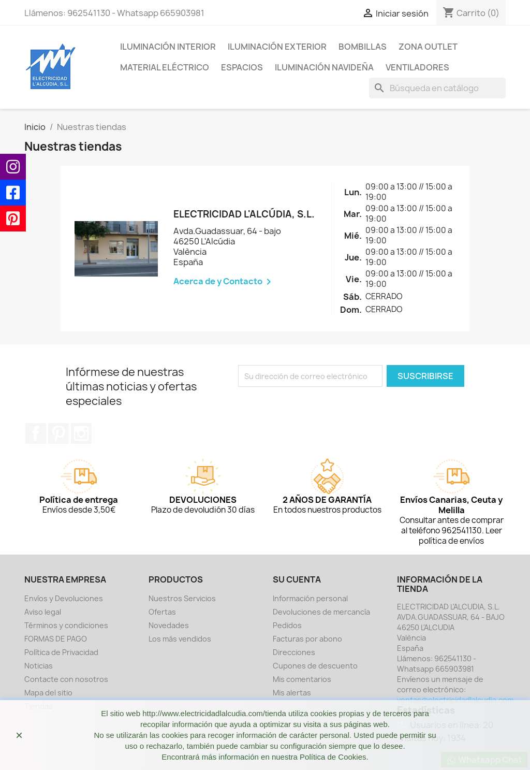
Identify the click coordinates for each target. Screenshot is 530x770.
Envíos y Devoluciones (63, 598)
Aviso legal (42, 612)
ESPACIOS (242, 67)
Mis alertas (292, 693)
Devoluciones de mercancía (321, 612)
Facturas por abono (307, 639)
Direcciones (294, 652)
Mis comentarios (302, 679)
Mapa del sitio (48, 693)
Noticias (38, 666)
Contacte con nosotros (66, 679)
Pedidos (287, 625)
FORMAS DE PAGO (55, 639)
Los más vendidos (180, 639)
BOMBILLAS (362, 46)
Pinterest (58, 433)
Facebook (35, 433)
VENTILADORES (417, 67)
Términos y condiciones (66, 625)
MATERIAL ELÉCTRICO (164, 67)
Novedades (169, 625)
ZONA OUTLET (428, 46)
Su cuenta (297, 579)
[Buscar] (437, 88)
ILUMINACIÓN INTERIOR (168, 46)
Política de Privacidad (61, 652)
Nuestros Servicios (182, 598)
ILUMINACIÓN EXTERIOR (277, 46)
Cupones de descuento (315, 666)
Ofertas (162, 612)
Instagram (81, 433)
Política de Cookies (333, 756)
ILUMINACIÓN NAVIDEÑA (324, 67)
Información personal (310, 598)
